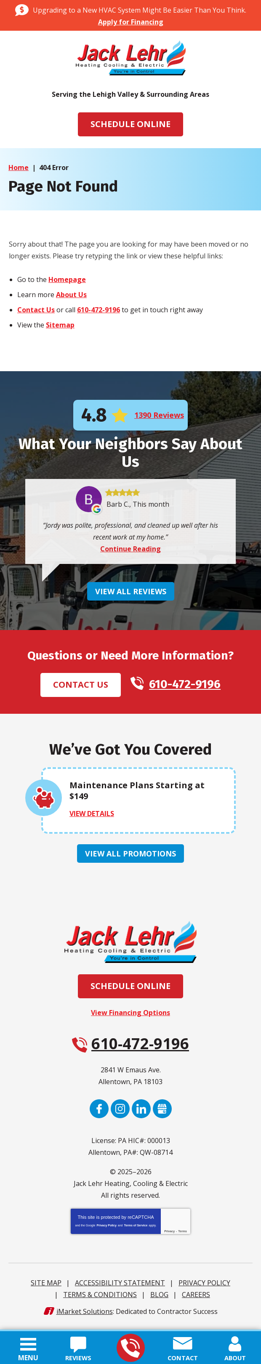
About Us (71, 295)
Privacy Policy (106, 1227)
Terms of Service (135, 1227)
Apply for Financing (130, 22)
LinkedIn (141, 1111)
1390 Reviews (159, 416)
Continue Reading (130, 551)
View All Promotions (130, 856)
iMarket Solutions (84, 1314)
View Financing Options (130, 1015)
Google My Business (162, 1111)
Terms (182, 1233)
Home (18, 167)
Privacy (169, 1233)
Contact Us (36, 310)
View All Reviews (130, 593)
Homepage (67, 279)
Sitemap (60, 325)
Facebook (99, 1111)
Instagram (120, 1111)
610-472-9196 (130, 1348)
